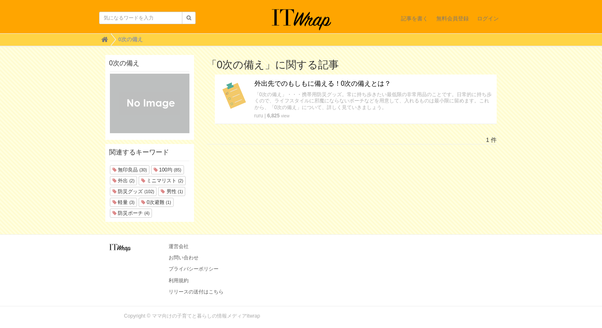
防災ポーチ (130, 213)
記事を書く (414, 18)
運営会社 (179, 246)
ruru (258, 116)
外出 (123, 181)
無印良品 (129, 170)
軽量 (123, 202)
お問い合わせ (184, 258)
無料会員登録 (452, 18)
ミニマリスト (162, 181)
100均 (168, 170)
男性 (172, 191)
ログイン (488, 18)
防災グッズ (133, 191)
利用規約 (179, 280)
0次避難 (156, 202)
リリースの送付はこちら (196, 292)
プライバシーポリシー (194, 269)
